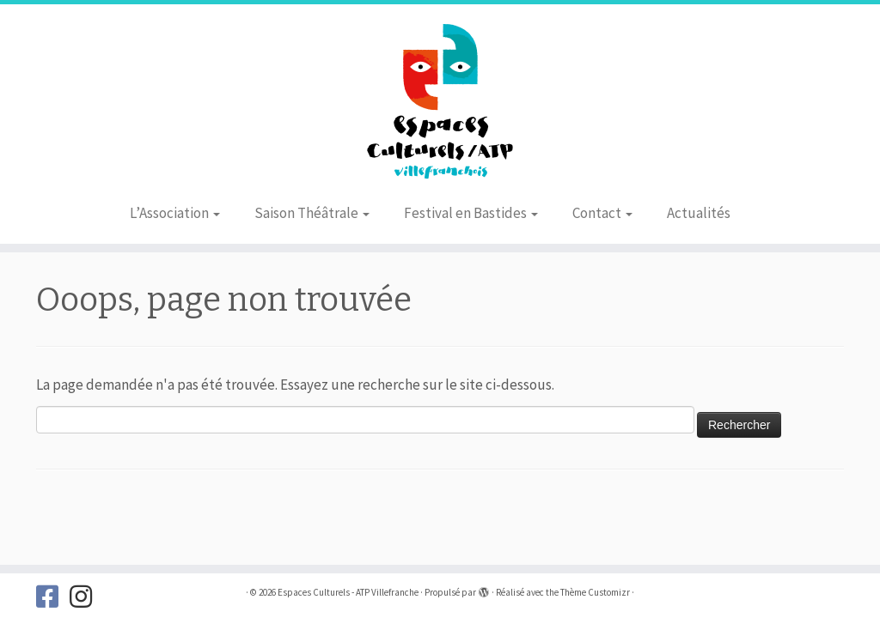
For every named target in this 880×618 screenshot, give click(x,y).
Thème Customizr (595, 592)
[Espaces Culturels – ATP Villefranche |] (440, 99)
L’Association (175, 212)
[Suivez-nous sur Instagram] (86, 596)
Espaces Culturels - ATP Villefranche (348, 592)
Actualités (698, 212)
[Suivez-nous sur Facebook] (53, 596)
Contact (602, 212)
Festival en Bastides (471, 212)
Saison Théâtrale (312, 212)
